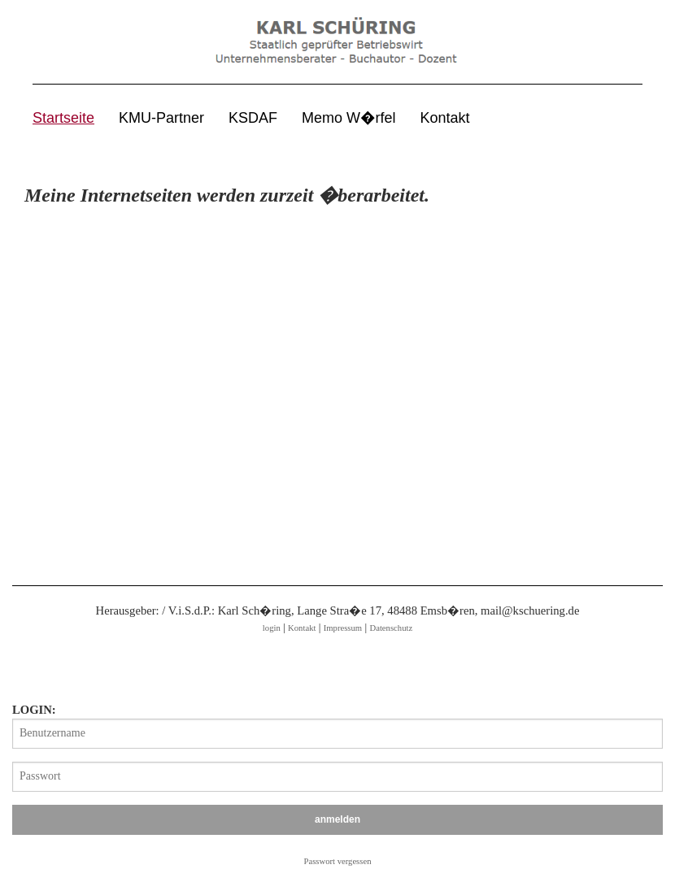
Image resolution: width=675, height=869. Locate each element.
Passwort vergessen (338, 861)
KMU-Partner (161, 118)
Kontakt (445, 118)
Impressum (343, 628)
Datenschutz (390, 628)
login (272, 628)
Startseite (63, 118)
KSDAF (253, 118)
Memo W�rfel (348, 118)
